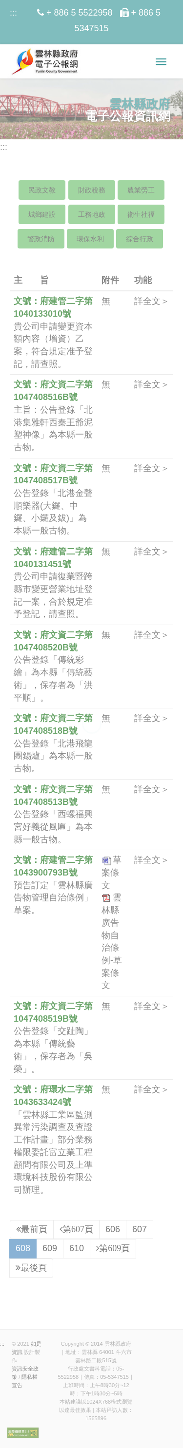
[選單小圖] (161, 62)
